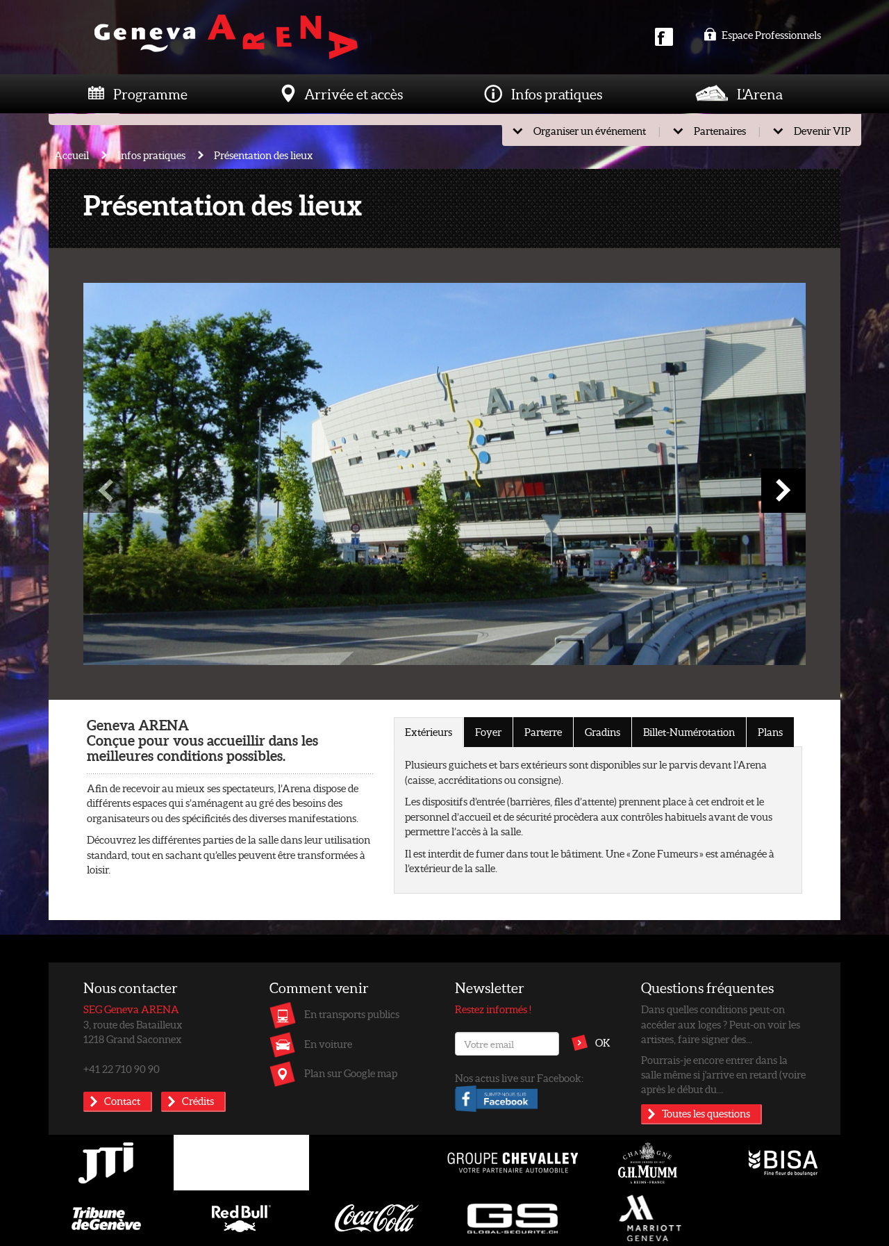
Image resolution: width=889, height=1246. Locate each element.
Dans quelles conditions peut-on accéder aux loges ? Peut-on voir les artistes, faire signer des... (720, 1024)
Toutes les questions (706, 1113)
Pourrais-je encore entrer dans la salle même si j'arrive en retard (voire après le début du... (723, 1075)
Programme (150, 93)
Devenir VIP (822, 130)
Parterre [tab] (543, 732)
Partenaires (720, 130)
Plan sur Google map (350, 1073)
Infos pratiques (556, 93)
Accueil (71, 155)
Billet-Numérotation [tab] (689, 732)
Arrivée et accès (353, 93)
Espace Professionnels (762, 34)
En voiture (328, 1044)
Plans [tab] (770, 732)
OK (602, 1042)
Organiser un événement (589, 130)
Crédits (198, 1101)
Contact (122, 1101)
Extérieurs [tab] (428, 732)
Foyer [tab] (488, 732)
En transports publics (351, 1014)
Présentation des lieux (263, 155)
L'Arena (760, 93)
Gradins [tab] (602, 732)
